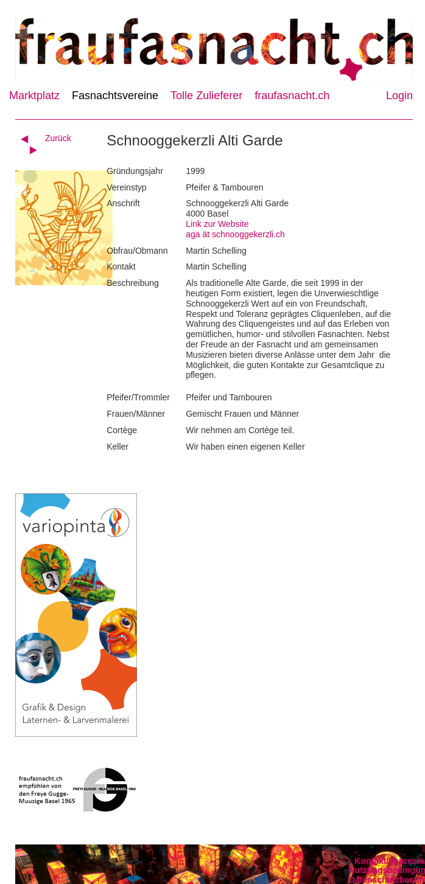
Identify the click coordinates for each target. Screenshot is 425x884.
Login (399, 95)
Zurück (58, 138)
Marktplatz (34, 95)
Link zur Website (217, 224)
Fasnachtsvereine (115, 95)
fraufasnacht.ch (292, 95)
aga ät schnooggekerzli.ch (235, 234)
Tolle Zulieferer (206, 95)
